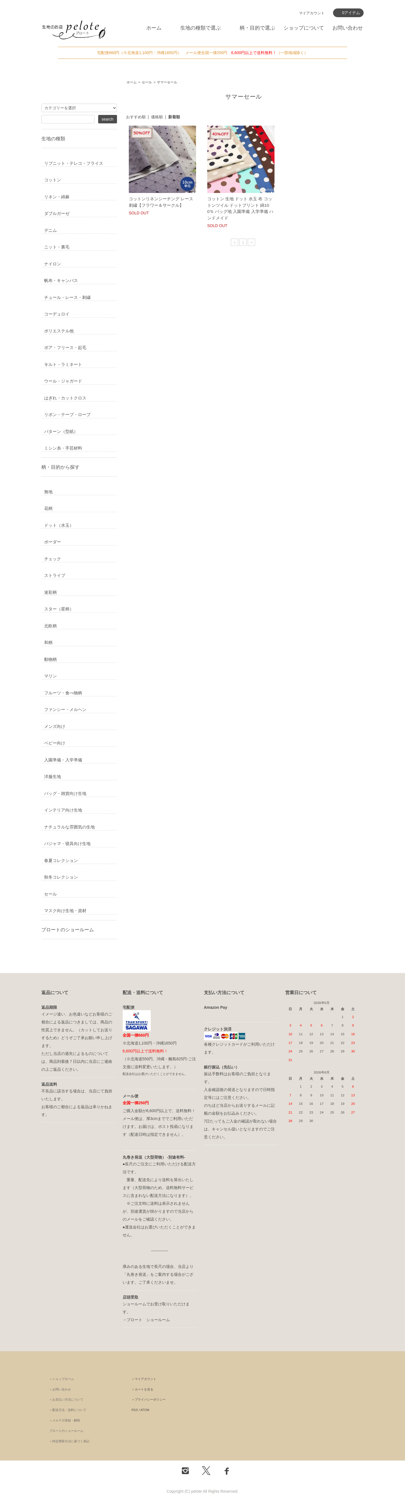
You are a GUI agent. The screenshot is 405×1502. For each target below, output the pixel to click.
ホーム (153, 28)
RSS (135, 1410)
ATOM (144, 1410)
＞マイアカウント (144, 1379)
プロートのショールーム (67, 929)
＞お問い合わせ (60, 1389)
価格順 (157, 117)
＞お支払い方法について (66, 1399)
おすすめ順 (136, 117)
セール (147, 82)
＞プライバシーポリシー (149, 1399)
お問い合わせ (347, 28)
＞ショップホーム (61, 1379)
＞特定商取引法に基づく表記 (69, 1441)
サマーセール (167, 82)
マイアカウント (312, 13)
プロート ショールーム (148, 1319)
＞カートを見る (142, 1389)
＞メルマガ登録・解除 (64, 1420)
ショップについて (304, 28)
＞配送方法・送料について (67, 1410)
